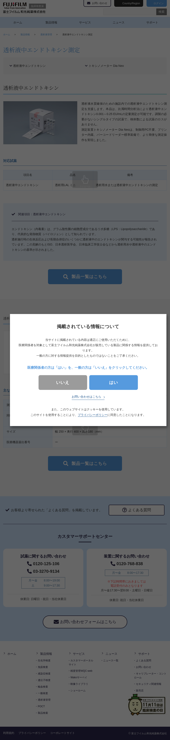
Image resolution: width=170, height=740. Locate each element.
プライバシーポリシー (92, 415)
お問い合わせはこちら (86, 396)
